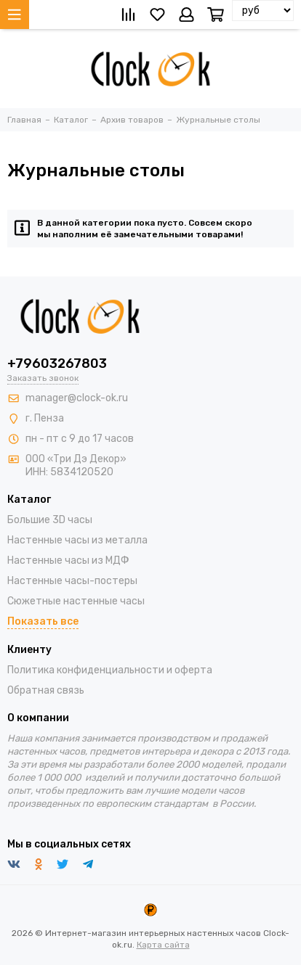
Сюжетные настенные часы (76, 601)
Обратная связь (45, 690)
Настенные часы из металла (77, 540)
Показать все (43, 621)
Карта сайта (163, 945)
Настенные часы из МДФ (68, 560)
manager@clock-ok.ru (76, 398)
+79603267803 (57, 363)
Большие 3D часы (49, 520)
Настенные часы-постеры (72, 581)
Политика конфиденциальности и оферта (109, 670)
